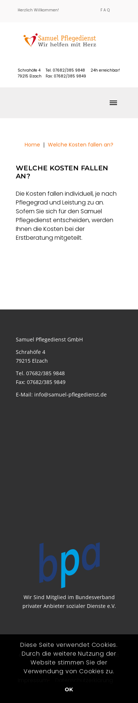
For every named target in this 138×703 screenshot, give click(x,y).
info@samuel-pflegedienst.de (70, 394)
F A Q (105, 10)
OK (69, 689)
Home (32, 144)
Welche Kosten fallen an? (80, 144)
